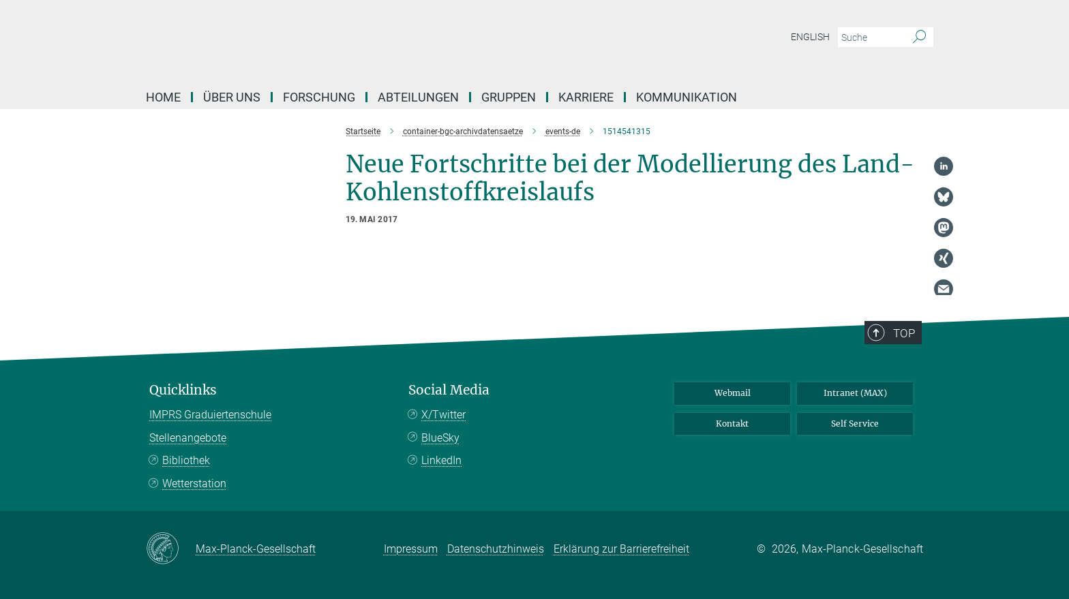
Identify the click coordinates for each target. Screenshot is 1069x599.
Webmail (732, 393)
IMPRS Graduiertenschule (210, 414)
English (810, 36)
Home (163, 97)
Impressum (411, 548)
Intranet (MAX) (855, 393)
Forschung (319, 97)
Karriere (586, 97)
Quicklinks (183, 390)
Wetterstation (194, 483)
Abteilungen (418, 97)
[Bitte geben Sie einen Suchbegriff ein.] (870, 37)
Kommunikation (686, 97)
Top (904, 333)
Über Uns (231, 97)
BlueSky (440, 437)
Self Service (855, 423)
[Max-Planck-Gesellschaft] (171, 549)
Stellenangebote (187, 437)
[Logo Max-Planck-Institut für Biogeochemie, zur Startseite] (401, 41)
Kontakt (732, 423)
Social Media (449, 390)
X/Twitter (443, 414)
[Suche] (919, 37)
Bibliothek (186, 460)
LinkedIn (441, 460)
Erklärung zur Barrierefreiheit (621, 548)
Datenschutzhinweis (495, 548)
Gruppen (508, 97)
